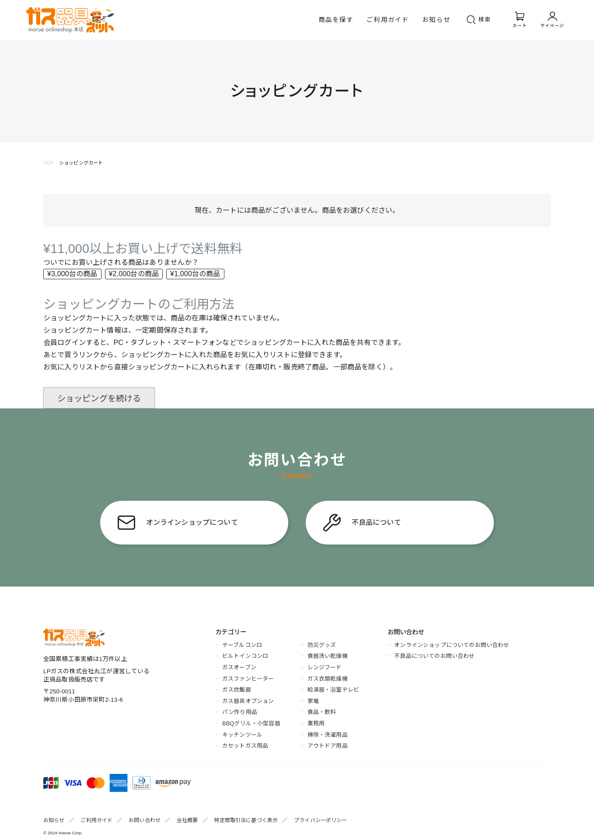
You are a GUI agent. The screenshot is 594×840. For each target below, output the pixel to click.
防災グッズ (321, 645)
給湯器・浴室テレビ (333, 689)
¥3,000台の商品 (72, 274)
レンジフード (324, 667)
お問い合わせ (145, 820)
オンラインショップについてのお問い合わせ (451, 645)
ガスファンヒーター (248, 678)
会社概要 (187, 820)
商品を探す (336, 19)
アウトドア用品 (327, 745)
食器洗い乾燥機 (327, 656)
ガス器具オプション (248, 701)
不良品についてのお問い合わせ (434, 656)
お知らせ (436, 19)
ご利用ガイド (388, 19)
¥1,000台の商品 (195, 274)
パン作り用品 (239, 712)
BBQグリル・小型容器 (251, 723)
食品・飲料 (321, 712)
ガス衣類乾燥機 (327, 678)
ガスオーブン (239, 667)
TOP (48, 162)
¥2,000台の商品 (134, 274)
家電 (313, 701)
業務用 (316, 723)
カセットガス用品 (245, 745)
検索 (485, 19)
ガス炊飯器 (236, 689)
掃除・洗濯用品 (327, 734)
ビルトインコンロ (245, 656)
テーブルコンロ (242, 645)
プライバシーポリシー (320, 820)
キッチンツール (242, 734)
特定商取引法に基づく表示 (246, 820)
